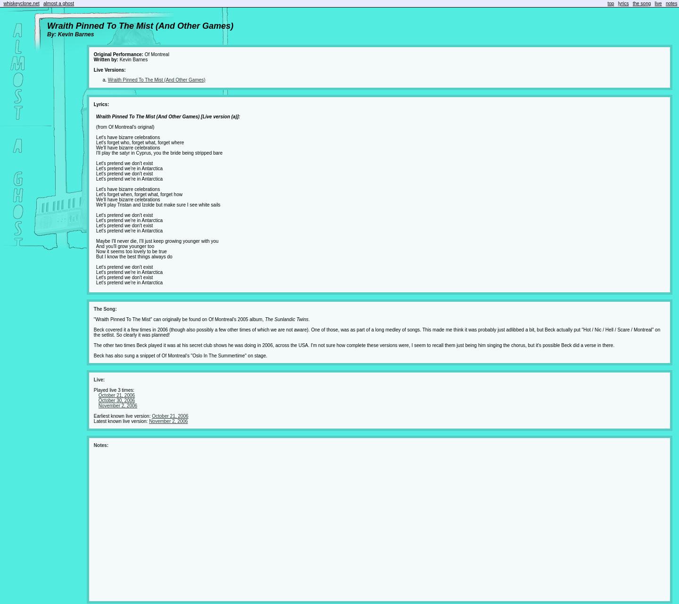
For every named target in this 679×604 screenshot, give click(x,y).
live (658, 3)
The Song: (105, 309)
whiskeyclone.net (22, 3)
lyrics (623, 3)
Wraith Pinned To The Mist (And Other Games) (157, 80)
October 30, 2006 (117, 400)
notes (671, 3)
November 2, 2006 (118, 405)
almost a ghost (58, 3)
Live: (99, 379)
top (611, 3)
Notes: (101, 445)
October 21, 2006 (117, 395)
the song (642, 3)
